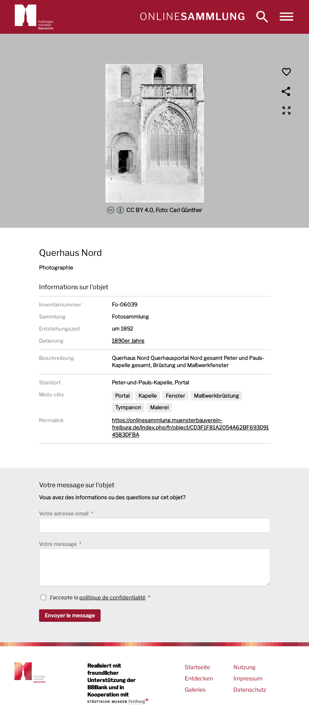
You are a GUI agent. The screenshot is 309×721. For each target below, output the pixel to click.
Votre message (58, 544)
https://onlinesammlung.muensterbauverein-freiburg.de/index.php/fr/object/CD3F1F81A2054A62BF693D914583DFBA (190, 427)
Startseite (197, 667)
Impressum (248, 678)
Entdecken (199, 678)
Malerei (159, 407)
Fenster (175, 395)
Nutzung (244, 667)
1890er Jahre (128, 340)
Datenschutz (249, 689)
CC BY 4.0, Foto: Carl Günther (154, 210)
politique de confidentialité (112, 597)
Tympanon (128, 407)
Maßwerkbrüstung (216, 395)
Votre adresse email (64, 513)
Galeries (195, 689)
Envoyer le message (70, 615)
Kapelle (147, 395)
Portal (122, 395)
